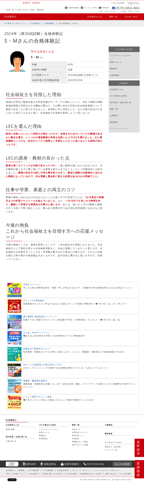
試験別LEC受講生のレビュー (37, 348)
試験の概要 (10, 429)
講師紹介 (114, 68)
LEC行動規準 (48, 470)
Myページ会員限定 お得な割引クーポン (42, 364)
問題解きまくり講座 (80, 442)
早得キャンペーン (32, 284)
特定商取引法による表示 (91, 474)
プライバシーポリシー (81, 470)
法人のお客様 (118, 3)
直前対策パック (78, 435)
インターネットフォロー (120, 55)
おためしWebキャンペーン (36, 332)
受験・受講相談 (37, 10)
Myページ (133, 3)
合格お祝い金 (11, 441)
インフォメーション (118, 128)
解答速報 (114, 122)
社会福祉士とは (94, 16)
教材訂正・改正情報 (113, 447)
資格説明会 (50, 464)
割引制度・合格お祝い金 (120, 102)
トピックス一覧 (111, 450)
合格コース (76, 429)
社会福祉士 (10, 16)
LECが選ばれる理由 (124, 49)
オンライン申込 (90, 8)
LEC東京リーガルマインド (15, 23)
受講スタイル (116, 62)
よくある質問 (125, 474)
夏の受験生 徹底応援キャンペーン (40, 316)
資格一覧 (10, 10)
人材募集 (21, 470)
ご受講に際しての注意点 (52, 474)
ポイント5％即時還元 (33, 300)
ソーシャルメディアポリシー (107, 470)
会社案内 (10, 470)
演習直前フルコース (80, 432)
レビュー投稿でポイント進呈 (37, 396)
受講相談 (138, 469)
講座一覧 (113, 16)
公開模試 (114, 115)
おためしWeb (131, 16)
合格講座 (75, 438)
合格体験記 (50, 23)
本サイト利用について (15, 474)
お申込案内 (33, 474)
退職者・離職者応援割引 (35, 380)
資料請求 (105, 8)
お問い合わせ (22, 10)
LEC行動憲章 (33, 470)
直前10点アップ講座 (80, 445)
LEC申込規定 (71, 474)
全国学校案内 (73, 8)
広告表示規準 (63, 470)
